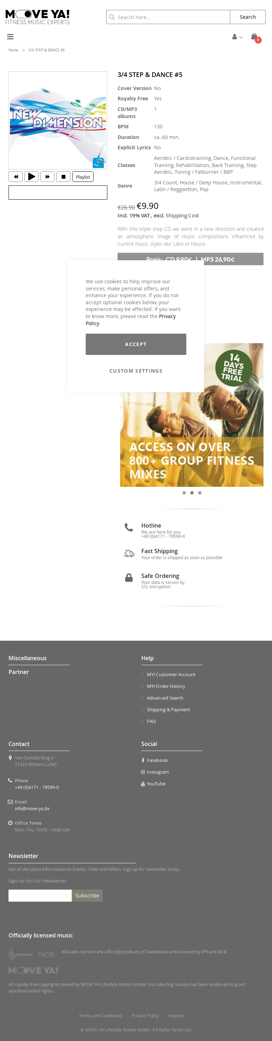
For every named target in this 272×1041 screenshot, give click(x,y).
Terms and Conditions (100, 1015)
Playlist (83, 177)
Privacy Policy (145, 1015)
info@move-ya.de (32, 808)
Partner (18, 672)
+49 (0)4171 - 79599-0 (37, 787)
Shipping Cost (182, 215)
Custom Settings (136, 370)
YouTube (153, 783)
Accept (136, 344)
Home (13, 50)
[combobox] (168, 17)
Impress (176, 1015)
